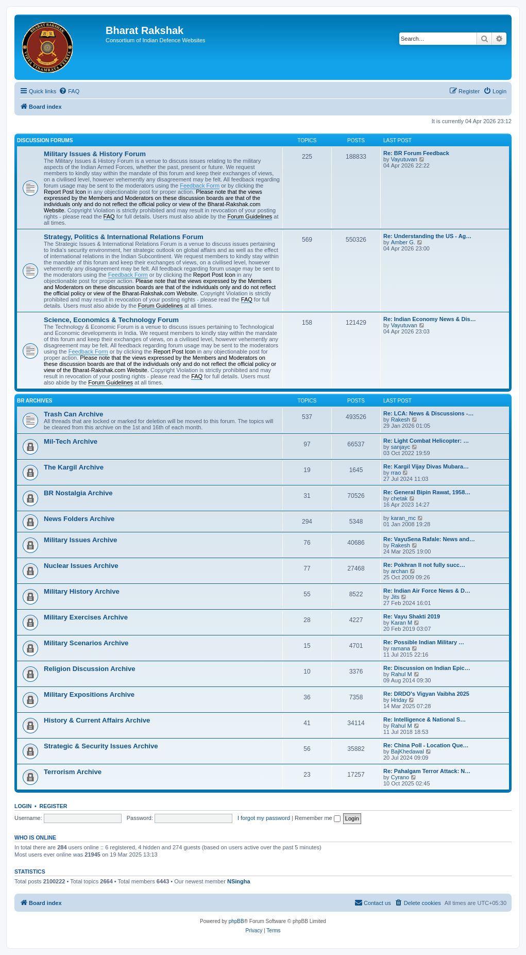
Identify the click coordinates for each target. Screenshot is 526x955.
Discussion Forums (45, 140)
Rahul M (401, 674)
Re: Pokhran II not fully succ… (424, 565)
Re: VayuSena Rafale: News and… (429, 539)
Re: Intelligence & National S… (424, 719)
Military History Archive (82, 591)
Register (53, 806)
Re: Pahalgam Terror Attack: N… (426, 771)
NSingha (238, 881)
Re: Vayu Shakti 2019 (411, 616)
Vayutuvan (404, 159)
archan (400, 571)
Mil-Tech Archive (70, 441)
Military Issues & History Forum (95, 154)
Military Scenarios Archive (86, 643)
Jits (395, 597)
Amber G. (403, 242)
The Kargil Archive (74, 467)
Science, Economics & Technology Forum (111, 320)
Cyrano (400, 777)
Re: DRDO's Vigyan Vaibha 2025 (426, 694)
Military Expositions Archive (89, 694)
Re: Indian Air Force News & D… (426, 591)
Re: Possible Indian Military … (423, 642)
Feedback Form (199, 185)
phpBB (236, 921)
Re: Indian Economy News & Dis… (429, 319)
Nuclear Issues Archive (81, 565)
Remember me (318, 818)
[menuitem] (69, 91)
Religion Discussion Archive (89, 669)
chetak (399, 498)
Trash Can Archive (73, 414)
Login (22, 806)
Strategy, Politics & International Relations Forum (123, 237)
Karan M (402, 622)
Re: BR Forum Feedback (416, 153)
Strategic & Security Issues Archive (101, 746)
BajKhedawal (407, 751)
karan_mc (403, 518)
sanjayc (400, 447)
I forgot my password (263, 818)
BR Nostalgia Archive (78, 493)
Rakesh (400, 419)
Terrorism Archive (72, 772)
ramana (400, 648)
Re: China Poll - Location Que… (426, 745)
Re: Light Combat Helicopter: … (426, 441)
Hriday (399, 700)
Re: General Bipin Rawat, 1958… (426, 492)
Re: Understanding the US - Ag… (427, 236)
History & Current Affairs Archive (97, 720)
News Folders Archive (79, 519)
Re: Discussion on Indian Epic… (426, 668)
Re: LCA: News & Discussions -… (428, 413)
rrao (396, 473)
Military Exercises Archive (86, 617)
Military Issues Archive (80, 540)
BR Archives (35, 401)
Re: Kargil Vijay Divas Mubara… (426, 466)
